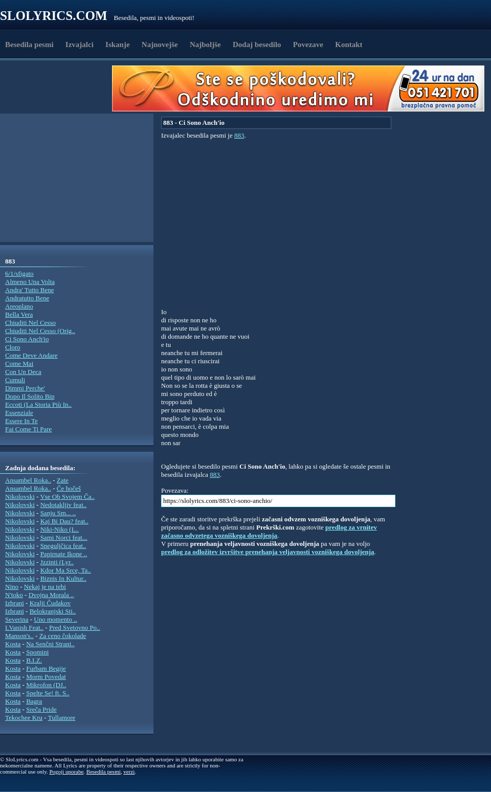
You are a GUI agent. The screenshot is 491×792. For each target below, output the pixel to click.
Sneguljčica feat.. (63, 545)
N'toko (14, 595)
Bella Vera (19, 314)
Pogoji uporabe (66, 771)
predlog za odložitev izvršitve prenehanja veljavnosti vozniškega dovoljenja (267, 552)
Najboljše (205, 44)
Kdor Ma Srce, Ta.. (65, 570)
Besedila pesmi (29, 44)
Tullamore (62, 717)
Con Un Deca (23, 372)
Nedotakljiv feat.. (63, 505)
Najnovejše (160, 44)
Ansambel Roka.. (28, 480)
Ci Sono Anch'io (27, 339)
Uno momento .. (55, 619)
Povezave (308, 44)
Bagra (34, 701)
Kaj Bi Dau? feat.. (64, 521)
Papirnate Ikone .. (63, 554)
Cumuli (15, 380)
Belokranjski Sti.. (53, 611)
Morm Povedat (46, 676)
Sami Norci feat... (63, 537)
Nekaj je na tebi (45, 586)
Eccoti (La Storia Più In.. (38, 404)
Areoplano (19, 306)
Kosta (12, 644)
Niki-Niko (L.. (59, 529)
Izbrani (14, 603)
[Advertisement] (59, 88)
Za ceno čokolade (62, 636)
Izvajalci (79, 44)
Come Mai (19, 363)
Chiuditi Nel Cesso (30, 322)
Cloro (12, 347)
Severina (16, 619)
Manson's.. (19, 636)
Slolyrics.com (53, 16)
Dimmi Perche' (25, 388)
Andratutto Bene (27, 298)
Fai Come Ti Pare (28, 429)
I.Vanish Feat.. (24, 627)
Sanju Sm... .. (58, 513)
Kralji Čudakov (50, 603)
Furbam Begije (46, 668)
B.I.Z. (34, 660)
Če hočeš (69, 488)
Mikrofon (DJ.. (46, 685)
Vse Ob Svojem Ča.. (67, 496)
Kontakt (348, 44)
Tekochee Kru (23, 717)
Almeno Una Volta (30, 281)
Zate (63, 480)
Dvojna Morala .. (51, 595)
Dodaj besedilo (257, 44)
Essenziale (19, 412)
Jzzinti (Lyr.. (57, 562)
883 (239, 135)
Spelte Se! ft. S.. (48, 693)
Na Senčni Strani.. (50, 644)
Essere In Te (21, 421)
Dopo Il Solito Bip (29, 396)
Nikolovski (20, 496)
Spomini (37, 652)
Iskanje (117, 44)
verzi (129, 771)
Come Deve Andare (31, 355)
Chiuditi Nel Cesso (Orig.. (40, 331)
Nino (11, 586)
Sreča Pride (41, 709)
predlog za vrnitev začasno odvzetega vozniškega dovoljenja (269, 531)
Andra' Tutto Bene (29, 290)
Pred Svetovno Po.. (74, 627)
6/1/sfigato (19, 273)
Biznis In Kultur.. (63, 578)
